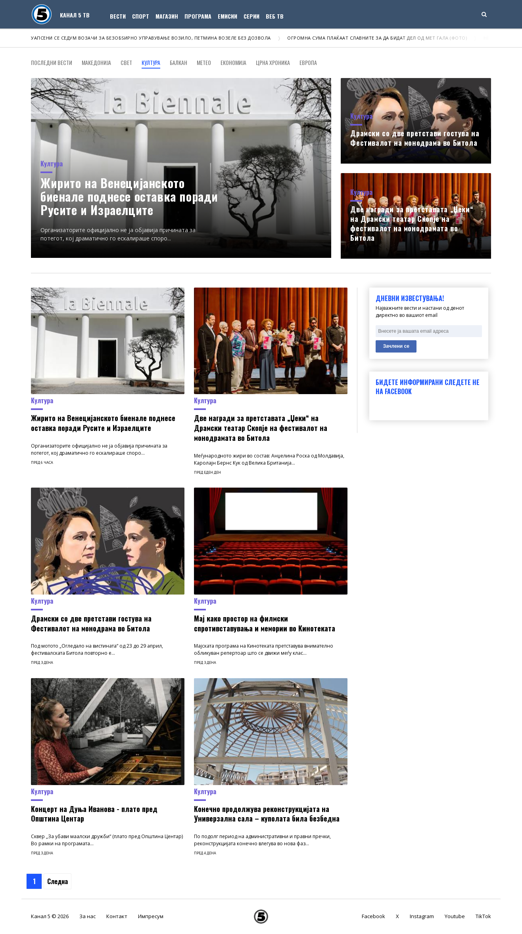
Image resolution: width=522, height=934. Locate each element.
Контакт (116, 916)
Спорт (140, 16)
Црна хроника (273, 62)
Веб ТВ (275, 16)
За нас (87, 916)
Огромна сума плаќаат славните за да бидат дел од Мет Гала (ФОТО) (377, 38)
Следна (57, 881)
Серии (251, 16)
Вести (118, 16)
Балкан (178, 62)
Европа (308, 62)
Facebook (373, 916)
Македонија (96, 62)
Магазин (166, 16)
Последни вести (51, 62)
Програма (197, 16)
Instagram (422, 916)
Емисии (227, 16)
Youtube (455, 916)
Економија (233, 62)
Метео (204, 62)
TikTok (483, 916)
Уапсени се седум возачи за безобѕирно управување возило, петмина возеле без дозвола (151, 38)
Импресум (150, 916)
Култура (151, 62)
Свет (126, 62)
